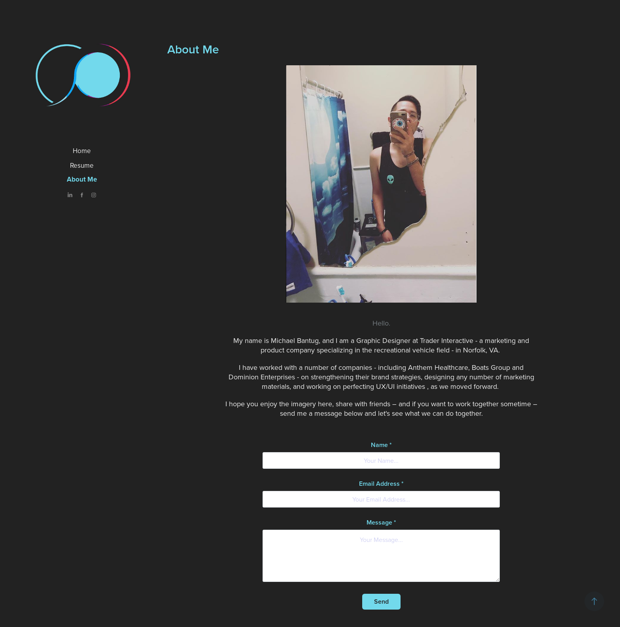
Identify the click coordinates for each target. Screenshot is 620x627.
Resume (82, 165)
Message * (381, 522)
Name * (381, 445)
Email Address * (381, 484)
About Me (82, 179)
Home (82, 150)
